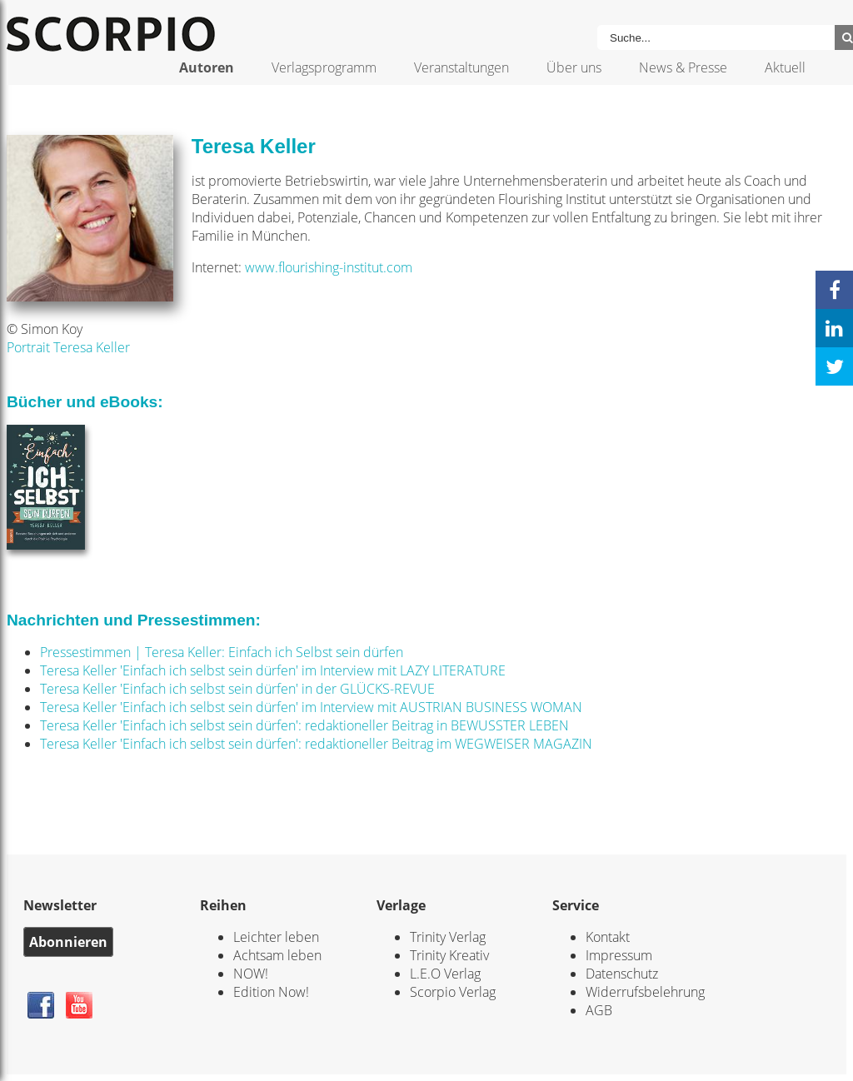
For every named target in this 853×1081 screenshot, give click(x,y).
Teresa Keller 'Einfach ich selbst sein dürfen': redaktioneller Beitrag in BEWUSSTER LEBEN (304, 725)
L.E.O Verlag (445, 973)
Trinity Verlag (448, 937)
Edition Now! (271, 992)
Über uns (573, 67)
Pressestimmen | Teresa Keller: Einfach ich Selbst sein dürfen (221, 652)
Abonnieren (68, 942)
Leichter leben (276, 937)
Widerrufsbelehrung (645, 992)
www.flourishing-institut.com (328, 267)
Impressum (619, 955)
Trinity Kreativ (449, 955)
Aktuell (785, 67)
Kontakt (608, 937)
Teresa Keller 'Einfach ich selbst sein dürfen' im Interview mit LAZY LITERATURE (273, 670)
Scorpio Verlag (453, 992)
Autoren (206, 67)
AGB (599, 1010)
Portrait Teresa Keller (68, 347)
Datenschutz (622, 973)
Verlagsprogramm (324, 67)
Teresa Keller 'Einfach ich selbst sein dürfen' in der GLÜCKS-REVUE (237, 689)
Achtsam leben (277, 955)
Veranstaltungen (461, 67)
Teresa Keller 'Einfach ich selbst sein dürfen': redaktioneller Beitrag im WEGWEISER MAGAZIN (316, 744)
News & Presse (683, 67)
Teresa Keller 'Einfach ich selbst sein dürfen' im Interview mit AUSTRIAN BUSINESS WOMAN (311, 707)
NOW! (250, 973)
